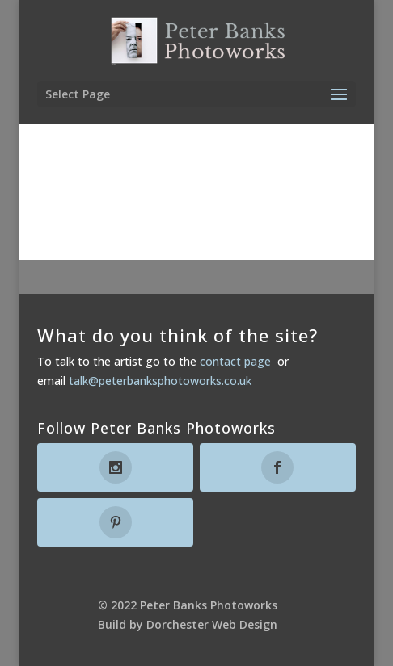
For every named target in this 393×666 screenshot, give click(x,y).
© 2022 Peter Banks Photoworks (187, 605)
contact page (235, 361)
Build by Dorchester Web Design (187, 624)
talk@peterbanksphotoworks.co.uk (160, 380)
